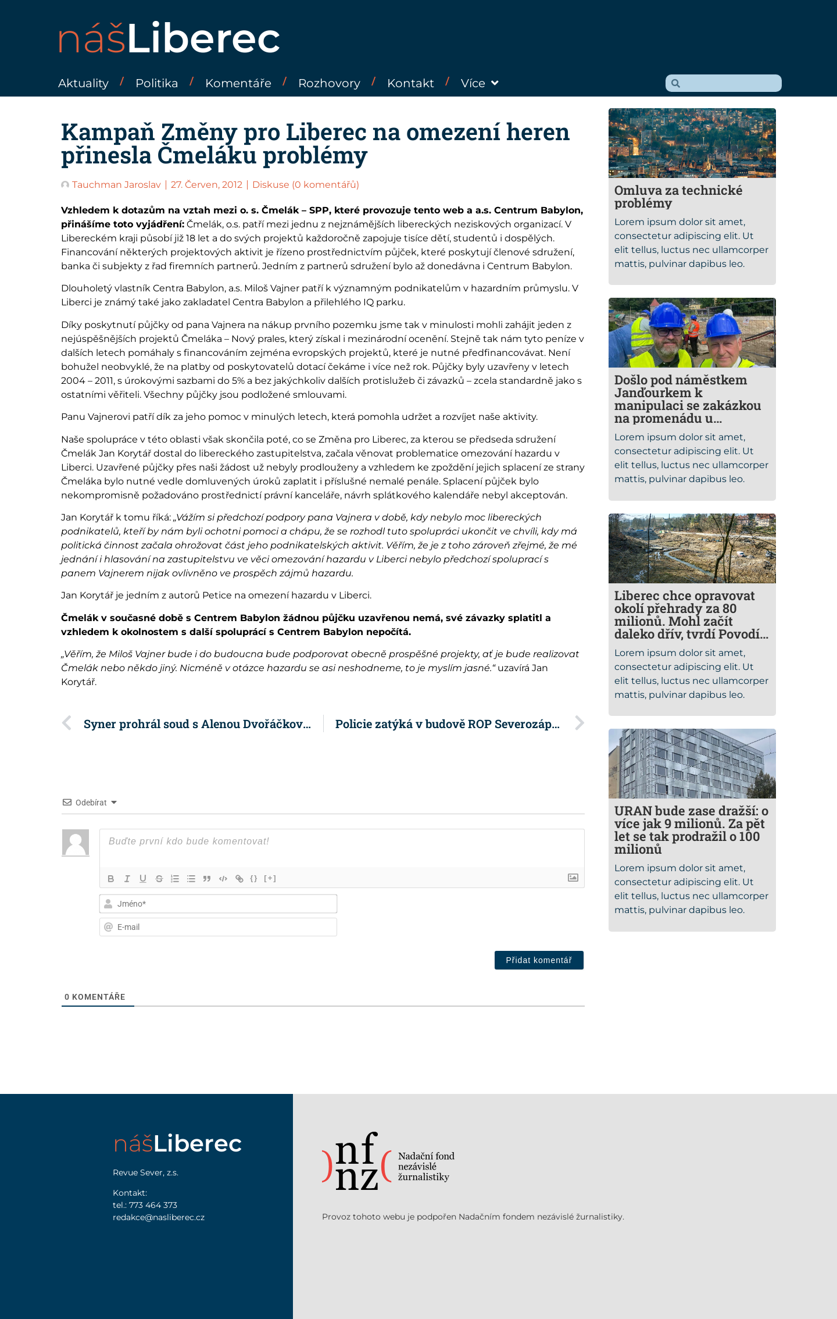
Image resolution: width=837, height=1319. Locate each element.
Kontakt (410, 83)
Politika (156, 83)
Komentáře (238, 83)
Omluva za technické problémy (678, 196)
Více (480, 83)
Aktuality (83, 83)
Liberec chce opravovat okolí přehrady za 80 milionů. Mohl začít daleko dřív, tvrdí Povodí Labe (687, 621)
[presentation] (505, 916)
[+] (272, 878)
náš (168, 38)
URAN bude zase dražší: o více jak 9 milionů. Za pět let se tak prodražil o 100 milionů (691, 829)
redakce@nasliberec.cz (159, 1217)
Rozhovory (329, 83)
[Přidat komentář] (539, 960)
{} (256, 878)
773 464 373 (153, 1205)
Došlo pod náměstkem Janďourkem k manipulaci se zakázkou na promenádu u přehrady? (687, 405)
